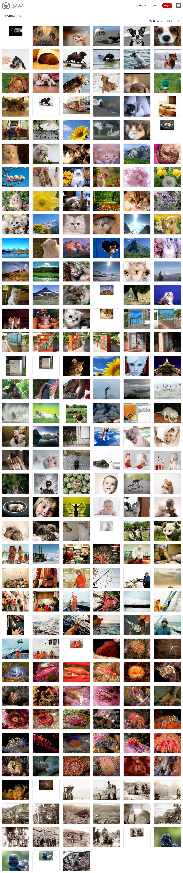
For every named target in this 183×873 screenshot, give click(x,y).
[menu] (178, 5)
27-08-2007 (12, 16)
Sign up (154, 5)
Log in (167, 5)
